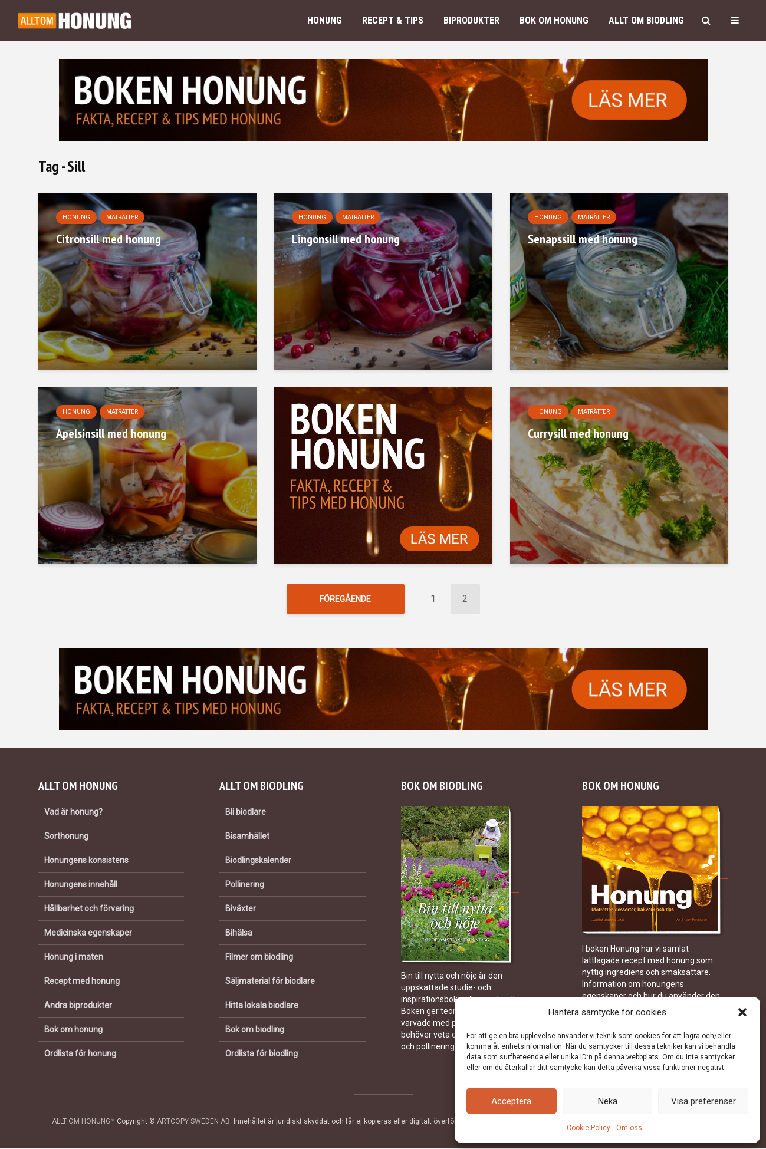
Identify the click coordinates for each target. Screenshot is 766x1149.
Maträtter (122, 217)
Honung (324, 20)
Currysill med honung (578, 433)
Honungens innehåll (80, 885)
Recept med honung (82, 982)
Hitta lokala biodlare (261, 1006)
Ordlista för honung (80, 1054)
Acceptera (511, 1101)
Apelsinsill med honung (111, 433)
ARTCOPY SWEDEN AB (193, 1122)
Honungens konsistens (86, 861)
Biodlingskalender (258, 861)
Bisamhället (247, 836)
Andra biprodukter (78, 1006)
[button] (742, 1012)
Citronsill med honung (108, 239)
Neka (607, 1101)
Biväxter (240, 909)
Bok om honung (554, 20)
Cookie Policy (588, 1128)
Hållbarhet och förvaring (89, 909)
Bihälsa (238, 934)
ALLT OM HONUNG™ (83, 1122)
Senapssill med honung (582, 239)
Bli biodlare (245, 812)
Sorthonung (66, 836)
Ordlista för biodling (261, 1054)
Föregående (345, 599)
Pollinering (244, 885)
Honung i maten (73, 958)
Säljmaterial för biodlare (270, 982)
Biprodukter (471, 20)
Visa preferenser (703, 1101)
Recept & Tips (392, 20)
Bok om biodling (254, 1030)
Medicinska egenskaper (88, 934)
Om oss (629, 1128)
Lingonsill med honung (346, 239)
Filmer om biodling (259, 958)
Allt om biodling (646, 20)
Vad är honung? (73, 812)
